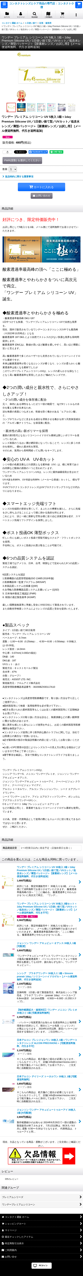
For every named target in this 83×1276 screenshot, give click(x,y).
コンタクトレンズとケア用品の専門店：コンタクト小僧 (41, 5)
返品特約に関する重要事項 (18, 176)
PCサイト (43, 1265)
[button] (4, 5)
